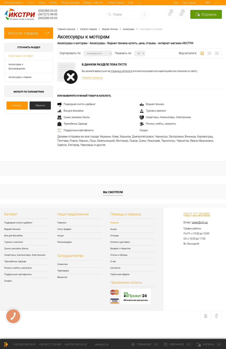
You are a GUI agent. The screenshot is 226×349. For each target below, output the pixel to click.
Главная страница (92, 77)
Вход (176, 2)
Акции (19, 2)
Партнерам (63, 270)
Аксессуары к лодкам (20, 77)
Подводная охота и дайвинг (76, 104)
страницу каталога (121, 71)
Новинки (61, 222)
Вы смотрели (113, 192)
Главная (8, 2)
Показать (17, 105)
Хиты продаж (64, 229)
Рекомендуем (64, 242)
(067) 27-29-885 (197, 214)
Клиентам (62, 264)
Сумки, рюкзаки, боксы (73, 117)
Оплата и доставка (48, 2)
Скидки (144, 130)
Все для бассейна (70, 110)
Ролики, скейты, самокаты (158, 123)
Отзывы (31, 2)
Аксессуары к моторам (21, 55)
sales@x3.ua (200, 222)
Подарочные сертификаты (75, 130)
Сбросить (40, 105)
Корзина (209, 344)
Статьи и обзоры (93, 2)
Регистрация (189, 2)
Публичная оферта (119, 274)
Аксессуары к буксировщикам (17, 66)
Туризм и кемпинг (153, 110)
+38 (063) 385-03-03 (24, 344)
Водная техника (152, 104)
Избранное (177, 344)
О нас (108, 2)
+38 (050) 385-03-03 (75, 344)
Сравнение (145, 344)
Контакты (119, 2)
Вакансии (62, 277)
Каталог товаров (28, 33)
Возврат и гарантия (70, 2)
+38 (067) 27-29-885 (50, 344)
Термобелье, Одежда (72, 123)
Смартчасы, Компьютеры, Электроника (165, 117)
